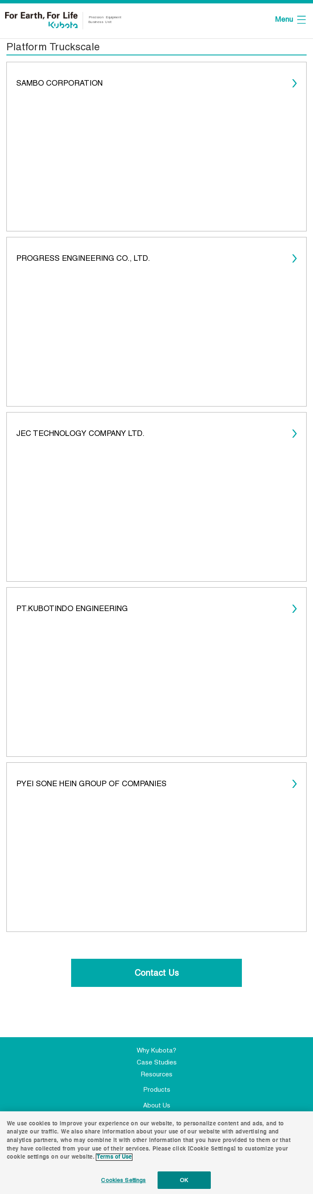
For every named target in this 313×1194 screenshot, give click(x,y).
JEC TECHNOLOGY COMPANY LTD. (80, 433)
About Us (156, 1105)
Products (156, 1089)
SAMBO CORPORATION (59, 82)
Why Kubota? (156, 1050)
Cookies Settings (123, 1182)
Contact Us (157, 973)
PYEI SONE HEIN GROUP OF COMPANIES (91, 783)
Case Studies (157, 1062)
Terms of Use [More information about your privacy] (114, 1159)
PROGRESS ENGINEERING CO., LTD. (83, 258)
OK (184, 1182)
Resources (156, 1074)
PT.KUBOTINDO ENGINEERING (72, 608)
